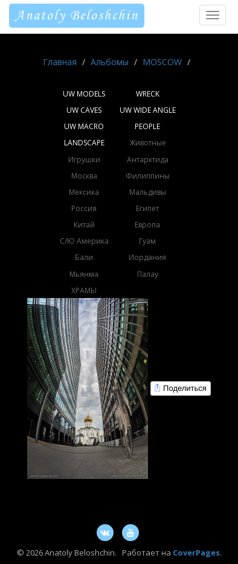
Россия (84, 208)
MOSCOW (162, 62)
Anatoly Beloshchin (76, 16)
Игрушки (84, 159)
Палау (147, 274)
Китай (84, 225)
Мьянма (83, 274)
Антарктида (148, 159)
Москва (84, 176)
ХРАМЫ (84, 290)
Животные (147, 143)
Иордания (147, 257)
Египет (147, 208)
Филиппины (148, 176)
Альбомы (110, 62)
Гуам (147, 241)
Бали (84, 257)
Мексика (84, 192)
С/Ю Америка (84, 241)
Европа (147, 225)
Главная (60, 62)
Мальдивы (147, 192)
